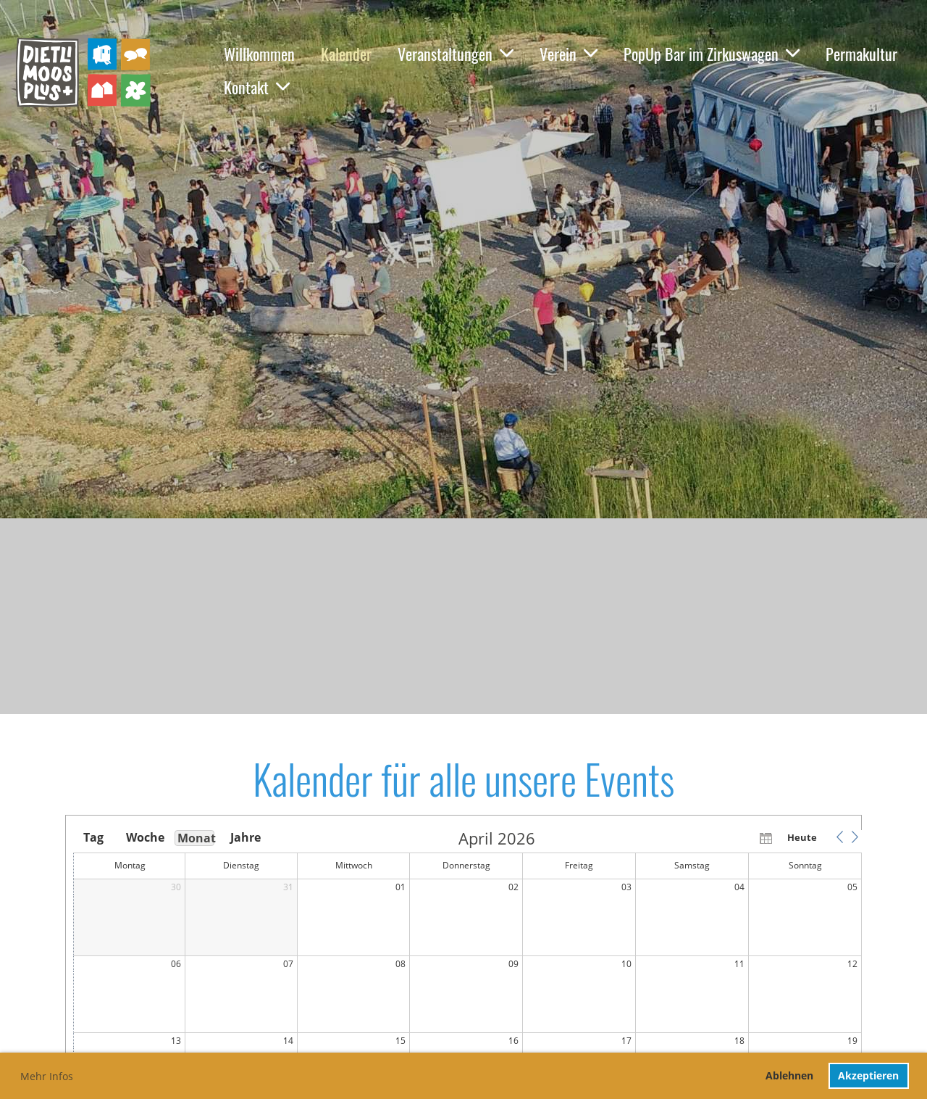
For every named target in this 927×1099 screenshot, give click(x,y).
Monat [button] (195, 838)
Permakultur (861, 53)
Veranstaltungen (455, 53)
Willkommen (259, 53)
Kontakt (257, 87)
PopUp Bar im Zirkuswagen (712, 53)
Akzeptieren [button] (868, 1075)
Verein (568, 53)
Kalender (346, 53)
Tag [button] (93, 837)
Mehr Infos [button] (46, 1076)
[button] (839, 837)
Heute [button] (802, 837)
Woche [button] (144, 837)
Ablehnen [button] (789, 1075)
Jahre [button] (245, 837)
